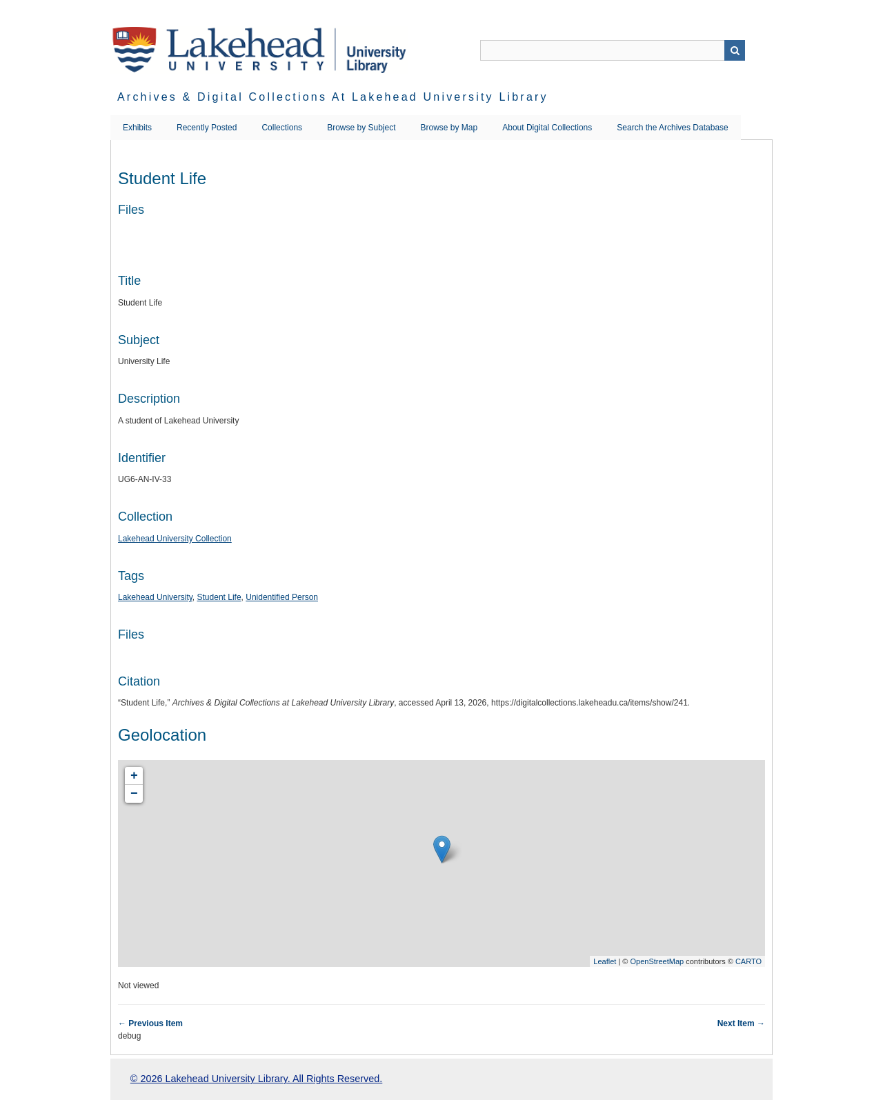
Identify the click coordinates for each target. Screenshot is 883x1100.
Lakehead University (155, 597)
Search (734, 50)
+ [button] (134, 776)
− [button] (134, 794)
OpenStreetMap (657, 961)
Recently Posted (207, 127)
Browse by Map (449, 127)
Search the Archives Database (672, 127)
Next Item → (741, 1023)
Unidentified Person (282, 597)
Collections (281, 127)
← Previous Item (150, 1023)
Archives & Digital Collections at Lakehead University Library (332, 97)
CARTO (748, 961)
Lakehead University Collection (175, 538)
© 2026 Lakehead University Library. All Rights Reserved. (256, 1078)
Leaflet (604, 961)
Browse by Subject (361, 127)
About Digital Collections (547, 127)
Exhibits (137, 127)
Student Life (219, 597)
